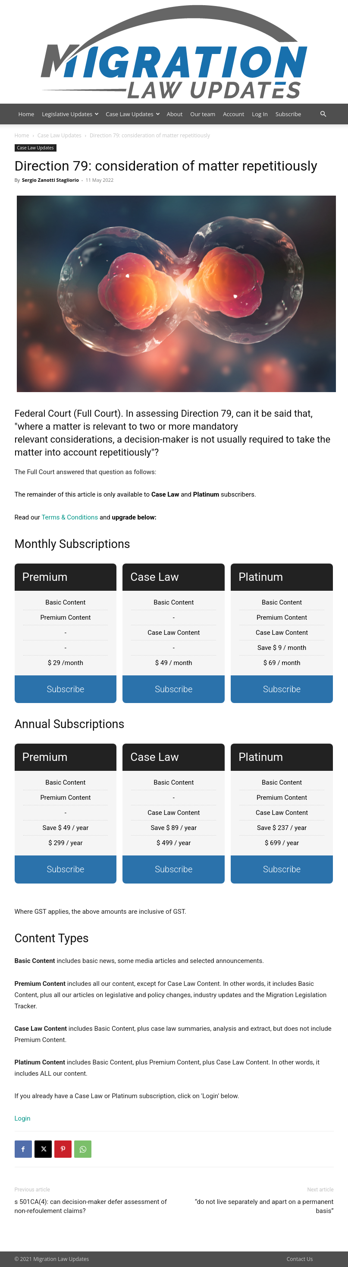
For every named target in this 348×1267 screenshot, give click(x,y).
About (175, 114)
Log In (260, 114)
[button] (323, 114)
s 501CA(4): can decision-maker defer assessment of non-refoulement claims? (91, 1206)
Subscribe (288, 114)
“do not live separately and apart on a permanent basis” (264, 1206)
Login (23, 1118)
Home (26, 114)
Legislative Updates (70, 114)
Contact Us (300, 1259)
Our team (202, 114)
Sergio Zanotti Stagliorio (50, 180)
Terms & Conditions (69, 517)
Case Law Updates (133, 114)
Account (233, 114)
